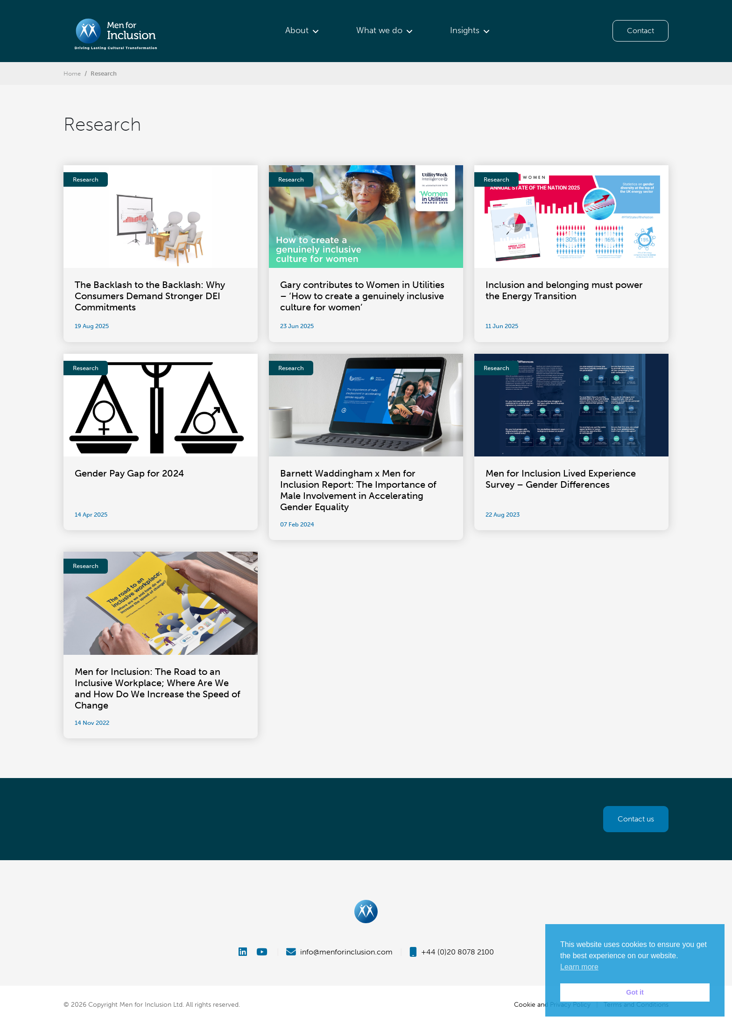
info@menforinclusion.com (339, 951)
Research (104, 73)
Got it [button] (635, 992)
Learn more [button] (579, 967)
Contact (640, 30)
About (297, 30)
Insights (464, 30)
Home (72, 73)
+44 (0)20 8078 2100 (451, 951)
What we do (379, 30)
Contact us (636, 818)
